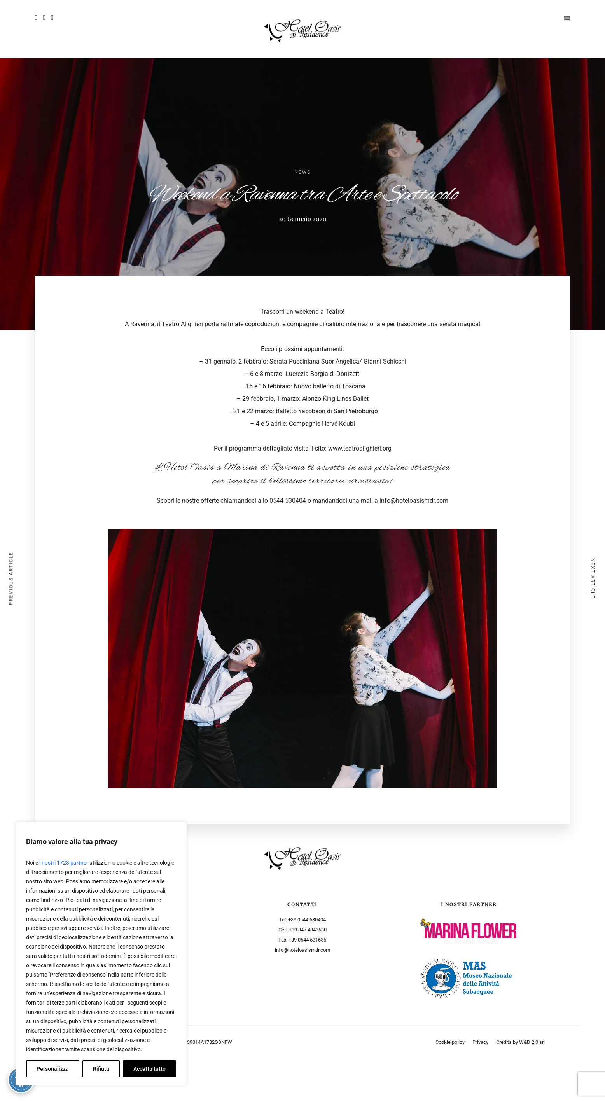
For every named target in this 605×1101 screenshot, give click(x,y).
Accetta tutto (149, 1069)
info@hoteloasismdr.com (413, 500)
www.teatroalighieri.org (360, 448)
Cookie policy (450, 1042)
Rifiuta (101, 1069)
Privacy (480, 1042)
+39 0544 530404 (307, 920)
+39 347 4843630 (308, 930)
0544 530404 (287, 500)
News (302, 172)
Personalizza (53, 1069)
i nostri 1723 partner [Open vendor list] (63, 863)
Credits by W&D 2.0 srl (520, 1042)
